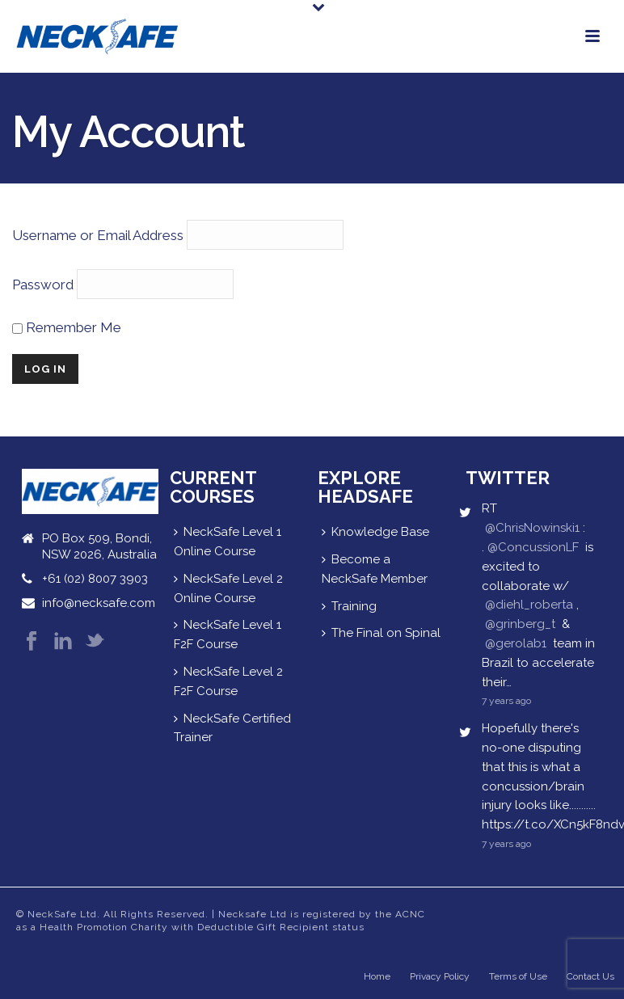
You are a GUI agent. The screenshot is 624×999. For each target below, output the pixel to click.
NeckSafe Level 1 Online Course (227, 542)
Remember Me (66, 327)
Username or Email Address (97, 235)
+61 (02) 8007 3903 (95, 578)
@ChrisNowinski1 (532, 528)
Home (377, 976)
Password (43, 284)
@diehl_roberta (529, 604)
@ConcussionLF (533, 547)
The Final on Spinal (381, 633)
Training (349, 606)
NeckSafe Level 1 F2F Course (227, 634)
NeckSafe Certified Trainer (232, 728)
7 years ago (506, 700)
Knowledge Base (375, 532)
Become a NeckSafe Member (375, 569)
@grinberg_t (520, 624)
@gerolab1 (515, 643)
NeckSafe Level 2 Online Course (228, 588)
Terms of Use (518, 976)
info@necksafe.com (98, 603)
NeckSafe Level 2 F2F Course (228, 681)
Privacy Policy (440, 976)
